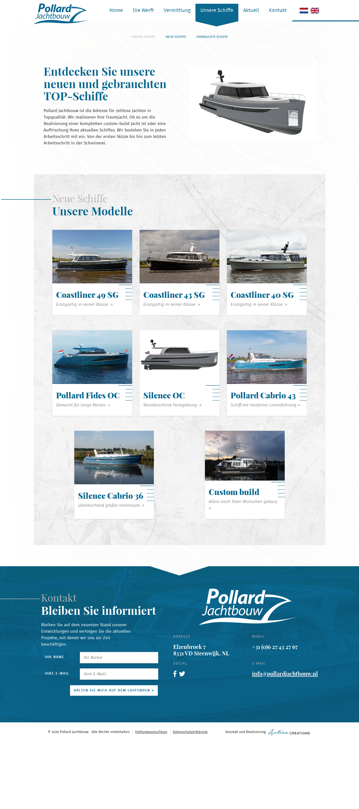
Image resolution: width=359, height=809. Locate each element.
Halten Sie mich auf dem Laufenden (112, 757)
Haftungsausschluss (151, 799)
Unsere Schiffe (216, 10)
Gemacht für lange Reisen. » (83, 472)
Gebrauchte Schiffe (212, 104)
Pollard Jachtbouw (62, 13)
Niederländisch (304, 10)
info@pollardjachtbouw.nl (285, 741)
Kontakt (278, 10)
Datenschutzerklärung (190, 799)
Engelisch (315, 10)
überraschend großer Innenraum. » (111, 572)
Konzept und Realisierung (267, 799)
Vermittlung (177, 10)
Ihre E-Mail (57, 741)
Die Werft (143, 10)
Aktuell (251, 10)
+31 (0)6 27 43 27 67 (275, 714)
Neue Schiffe (176, 104)
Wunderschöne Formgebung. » (172, 472)
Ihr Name (54, 724)
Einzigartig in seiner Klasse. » (84, 371)
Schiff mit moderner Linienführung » (265, 472)
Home (116, 10)
